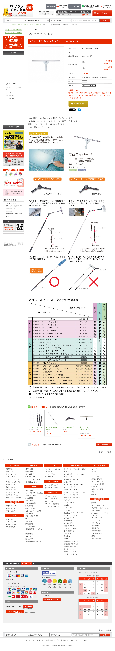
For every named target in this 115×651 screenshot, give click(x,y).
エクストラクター (97, 520)
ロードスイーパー (97, 518)
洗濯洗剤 (28, 536)
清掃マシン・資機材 (13, 111)
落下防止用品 (68, 523)
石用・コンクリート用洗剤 (34, 493)
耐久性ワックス (11, 474)
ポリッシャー (13, 107)
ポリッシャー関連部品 (52, 504)
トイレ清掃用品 (69, 531)
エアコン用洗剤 (30, 503)
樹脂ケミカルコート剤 (13, 497)
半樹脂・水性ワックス (13, 482)
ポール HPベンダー (69, 427)
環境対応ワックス (12, 484)
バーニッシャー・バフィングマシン (100, 514)
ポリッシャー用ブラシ (52, 499)
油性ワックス (10, 487)
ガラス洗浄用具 (11, 95)
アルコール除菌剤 (31, 526)
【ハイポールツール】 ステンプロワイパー (86, 429)
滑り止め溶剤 (29, 539)
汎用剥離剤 (29, 469)
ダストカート (95, 469)
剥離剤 (13, 71)
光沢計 (93, 536)
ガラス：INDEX (11, 84)
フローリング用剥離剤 (32, 479)
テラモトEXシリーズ (70, 551)
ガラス (20, 25)
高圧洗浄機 (95, 525)
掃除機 (93, 503)
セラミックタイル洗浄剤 (33, 511)
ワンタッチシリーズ (70, 554)
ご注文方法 (80, 1)
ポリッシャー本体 (50, 496)
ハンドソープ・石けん (98, 481)
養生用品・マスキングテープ (73, 513)
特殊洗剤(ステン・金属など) (33, 530)
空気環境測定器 (96, 531)
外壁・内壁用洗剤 (31, 508)
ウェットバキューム (97, 505)
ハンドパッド (68, 510)
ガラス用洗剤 (10, 98)
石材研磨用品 (10, 527)
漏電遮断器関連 (96, 538)
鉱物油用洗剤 (29, 534)
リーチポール (10, 93)
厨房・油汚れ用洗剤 (31, 516)
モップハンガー (69, 477)
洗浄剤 (13, 75)
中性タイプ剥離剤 (31, 477)
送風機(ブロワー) (97, 528)
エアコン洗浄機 (96, 533)
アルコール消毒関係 (97, 484)
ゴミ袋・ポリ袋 (69, 502)
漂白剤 (27, 519)
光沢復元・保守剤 (12, 495)
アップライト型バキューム (100, 508)
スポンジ (67, 500)
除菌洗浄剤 (29, 524)
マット (93, 492)
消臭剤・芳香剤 (96, 479)
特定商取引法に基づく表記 (103, 1)
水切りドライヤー (69, 482)
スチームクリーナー (97, 523)
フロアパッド (49, 501)
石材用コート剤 (11, 524)
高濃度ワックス (11, 469)
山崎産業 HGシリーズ (71, 541)
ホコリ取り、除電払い (71, 528)
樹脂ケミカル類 (13, 57)
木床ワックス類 (13, 62)
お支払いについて (11, 203)
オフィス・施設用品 (13, 120)
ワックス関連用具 (13, 102)
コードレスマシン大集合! (13, 33)
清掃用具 (13, 116)
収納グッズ (67, 533)
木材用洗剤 (29, 498)
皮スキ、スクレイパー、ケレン (74, 484)
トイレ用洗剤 (29, 513)
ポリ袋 (93, 471)
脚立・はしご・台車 (70, 515)
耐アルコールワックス (13, 492)
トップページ (70, 1)
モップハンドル (69, 471)
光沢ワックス (10, 471)
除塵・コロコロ (69, 526)
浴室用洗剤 (29, 506)
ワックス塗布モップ (51, 485)
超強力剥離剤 (29, 474)
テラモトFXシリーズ (70, 549)
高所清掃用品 (68, 520)
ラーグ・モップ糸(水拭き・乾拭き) (75, 469)
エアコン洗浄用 (69, 518)
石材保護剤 (9, 519)
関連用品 (67, 538)
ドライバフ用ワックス (13, 479)
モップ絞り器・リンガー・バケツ (75, 474)
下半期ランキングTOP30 (13, 30)
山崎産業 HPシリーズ (71, 546)
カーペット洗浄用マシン (53, 506)
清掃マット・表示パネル (72, 497)
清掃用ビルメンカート (71, 479)
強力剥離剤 (29, 471)
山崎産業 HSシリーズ (71, 544)
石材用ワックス (11, 522)
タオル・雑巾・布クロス (72, 489)
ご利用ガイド (40, 640)
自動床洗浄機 (95, 510)
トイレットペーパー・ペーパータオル (100, 475)
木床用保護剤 (10, 511)
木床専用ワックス (12, 506)
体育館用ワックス (12, 508)
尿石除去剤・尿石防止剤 (33, 541)
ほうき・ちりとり (69, 487)
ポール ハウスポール (35, 427)
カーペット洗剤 (30, 495)
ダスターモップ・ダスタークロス (75, 492)
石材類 (13, 66)
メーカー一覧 (30, 640)
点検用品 (67, 536)
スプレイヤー (68, 508)
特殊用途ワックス (12, 489)
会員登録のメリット (12, 208)
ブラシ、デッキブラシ (71, 495)
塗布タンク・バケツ (51, 488)
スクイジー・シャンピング (32, 25)
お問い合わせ (89, 1)
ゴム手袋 (67, 505)
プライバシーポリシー (12, 216)
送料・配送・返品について (14, 206)
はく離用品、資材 (31, 482)
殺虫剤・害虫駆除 (97, 489)
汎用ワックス (10, 477)
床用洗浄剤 (29, 490)
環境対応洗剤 (29, 521)
